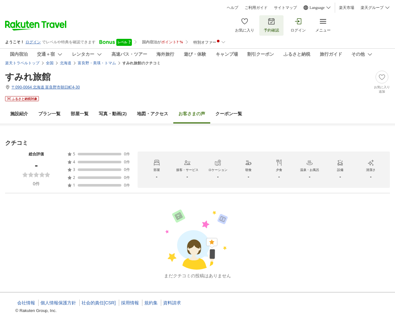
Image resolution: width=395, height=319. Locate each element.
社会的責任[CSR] (99, 302)
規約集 (151, 302)
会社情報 (26, 302)
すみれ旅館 (28, 76)
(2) (113, 113)
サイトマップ (285, 7)
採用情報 (130, 302)
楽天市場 (346, 7)
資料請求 (172, 302)
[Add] (382, 82)
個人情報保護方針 (58, 302)
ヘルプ (232, 7)
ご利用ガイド (256, 7)
